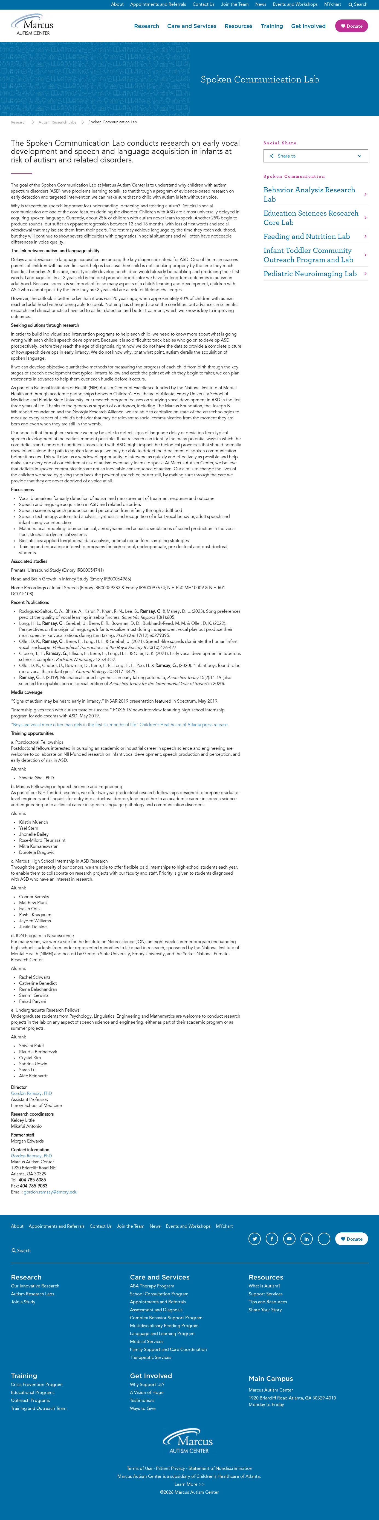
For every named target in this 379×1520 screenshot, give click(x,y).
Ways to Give (143, 1409)
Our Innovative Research (35, 1286)
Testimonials (142, 1401)
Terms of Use (139, 1469)
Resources (239, 25)
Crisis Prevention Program (37, 1385)
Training (272, 25)
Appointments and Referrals (57, 1226)
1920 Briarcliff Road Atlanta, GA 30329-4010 (292, 1398)
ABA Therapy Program (152, 1286)
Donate (355, 26)
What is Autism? (264, 1286)
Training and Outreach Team (38, 1409)
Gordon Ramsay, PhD (31, 1094)
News (155, 1226)
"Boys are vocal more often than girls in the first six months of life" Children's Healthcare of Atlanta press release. (120, 725)
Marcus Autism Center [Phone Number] (271, 1390)
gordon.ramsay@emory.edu (50, 1192)
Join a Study (23, 1302)
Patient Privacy (170, 1469)
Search (21, 1250)
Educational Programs (32, 1393)
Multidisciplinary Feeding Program (164, 1326)
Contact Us (101, 1226)
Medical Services (146, 1342)
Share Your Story (265, 1310)
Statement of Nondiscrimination (220, 1469)
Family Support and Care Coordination (168, 1350)
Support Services (266, 1294)
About (17, 1226)
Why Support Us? (147, 1385)
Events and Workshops (188, 1226)
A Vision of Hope (147, 1393)
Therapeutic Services (150, 1358)
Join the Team (130, 1226)
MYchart (224, 1226)
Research (146, 25)
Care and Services (191, 25)
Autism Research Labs (57, 123)
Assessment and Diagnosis (156, 1310)
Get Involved (308, 25)
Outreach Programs (30, 1401)
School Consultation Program (159, 1294)
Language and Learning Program (162, 1334)
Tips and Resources (268, 1302)
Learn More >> (190, 1484)
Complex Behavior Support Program (166, 1318)
